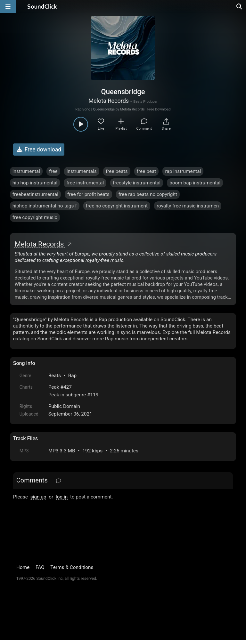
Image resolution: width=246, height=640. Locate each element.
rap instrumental (183, 171)
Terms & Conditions (71, 567)
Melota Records (108, 100)
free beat (146, 171)
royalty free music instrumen (188, 206)
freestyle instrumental (136, 183)
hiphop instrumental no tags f (44, 206)
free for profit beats (88, 194)
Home (22, 567)
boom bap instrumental (194, 183)
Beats (54, 375)
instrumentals (82, 171)
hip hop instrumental (35, 183)
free (53, 171)
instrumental (26, 171)
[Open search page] (239, 6)
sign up (38, 497)
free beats (117, 171)
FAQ (40, 567)
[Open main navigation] (8, 6)
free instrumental (85, 183)
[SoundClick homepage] (42, 6)
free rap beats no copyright (148, 194)
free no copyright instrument (117, 206)
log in (62, 497)
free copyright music (34, 217)
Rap (72, 375)
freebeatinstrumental (35, 194)
